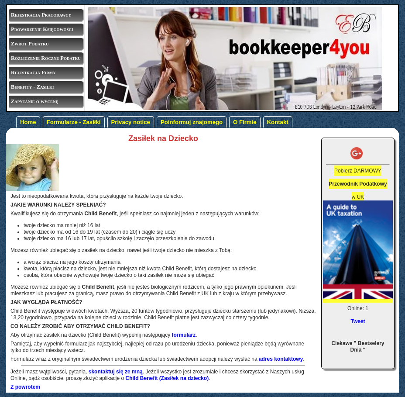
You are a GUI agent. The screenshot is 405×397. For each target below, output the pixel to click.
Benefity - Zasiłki (32, 87)
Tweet (357, 321)
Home (28, 122)
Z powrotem (25, 387)
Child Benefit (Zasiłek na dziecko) (167, 378)
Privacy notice (130, 122)
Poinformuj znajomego (192, 122)
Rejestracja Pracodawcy (41, 15)
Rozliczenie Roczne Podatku (46, 58)
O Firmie (245, 122)
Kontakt (277, 122)
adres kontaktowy (281, 359)
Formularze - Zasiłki (74, 122)
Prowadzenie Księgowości (42, 29)
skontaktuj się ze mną (116, 372)
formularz (184, 335)
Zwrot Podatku (29, 44)
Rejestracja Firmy (33, 72)
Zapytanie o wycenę (34, 101)
